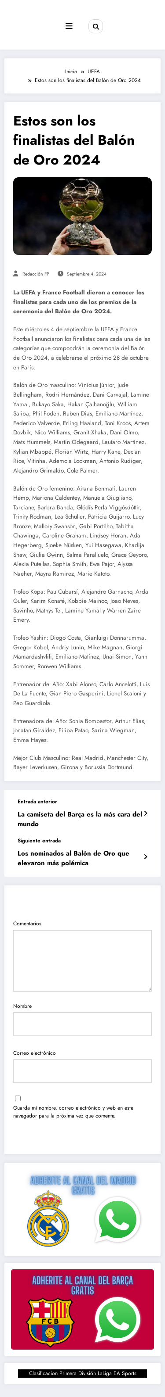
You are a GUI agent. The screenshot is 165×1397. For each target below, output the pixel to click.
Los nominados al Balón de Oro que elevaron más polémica (73, 858)
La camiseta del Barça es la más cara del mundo (80, 819)
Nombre (82, 1018)
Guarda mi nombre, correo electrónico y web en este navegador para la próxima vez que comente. (73, 1112)
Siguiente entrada (39, 841)
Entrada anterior (37, 802)
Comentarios (82, 956)
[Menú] (69, 26)
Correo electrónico (82, 1065)
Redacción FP (35, 274)
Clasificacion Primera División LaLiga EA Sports (82, 1373)
